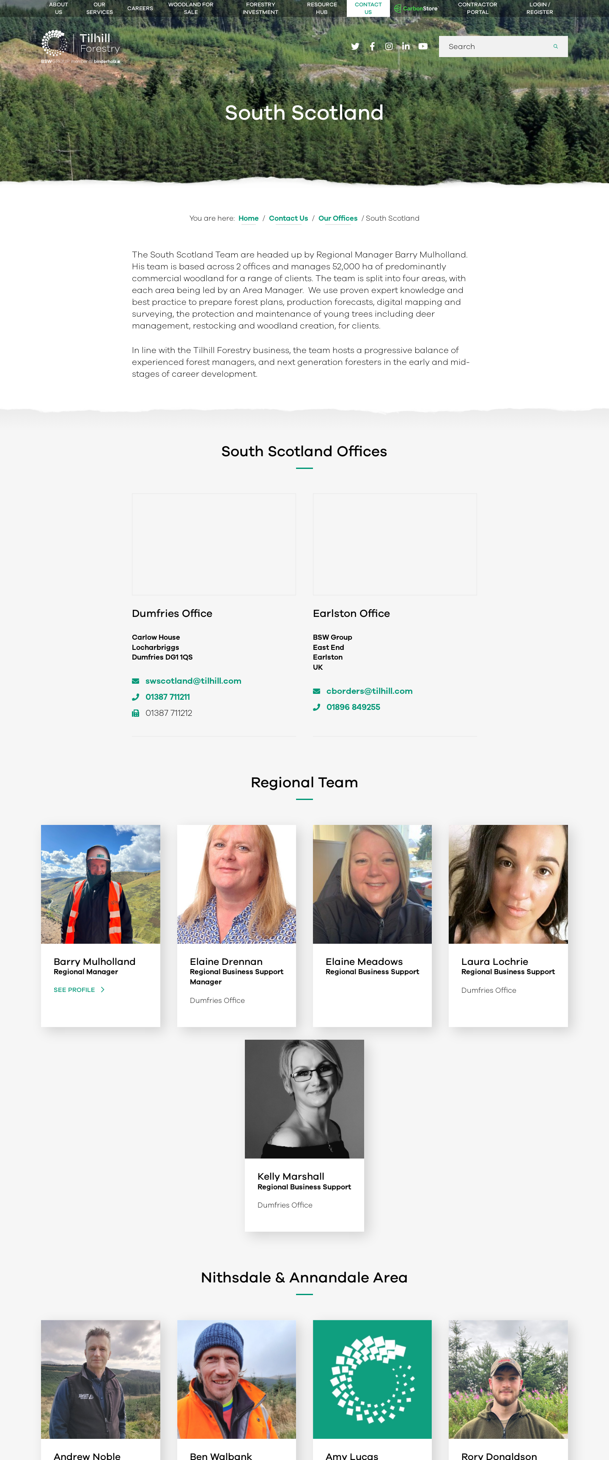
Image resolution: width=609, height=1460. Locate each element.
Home (249, 218)
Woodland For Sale (191, 8)
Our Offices (338, 218)
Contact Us (368, 8)
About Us (58, 8)
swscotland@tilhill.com (193, 681)
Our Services (99, 8)
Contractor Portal (477, 8)
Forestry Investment (260, 8)
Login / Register (540, 8)
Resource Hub (322, 8)
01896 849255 (353, 707)
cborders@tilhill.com (369, 691)
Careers (140, 8)
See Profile (75, 990)
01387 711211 (167, 697)
